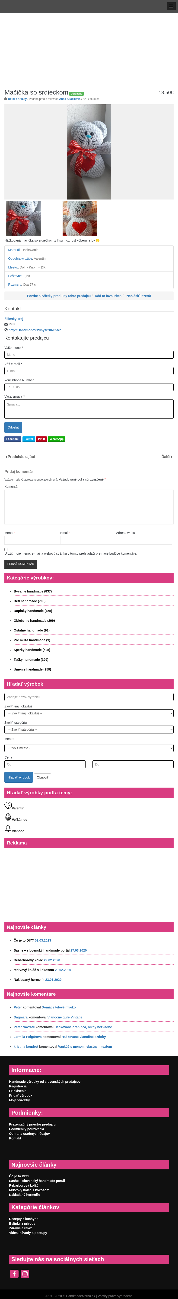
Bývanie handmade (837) (33, 591)
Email (65, 533)
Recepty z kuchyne (23, 1219)
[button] (171, 6)
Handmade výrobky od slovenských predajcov (44, 1081)
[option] (89, 152)
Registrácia (17, 1086)
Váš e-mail (13, 364)
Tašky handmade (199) (31, 659)
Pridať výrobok (20, 1095)
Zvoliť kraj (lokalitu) (18, 706)
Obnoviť (42, 777)
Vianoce (14, 831)
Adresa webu (125, 533)
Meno (9, 533)
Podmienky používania (26, 1129)
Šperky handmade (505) (32, 650)
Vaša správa (14, 396)
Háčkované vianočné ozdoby (83, 1037)
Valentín (14, 808)
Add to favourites (108, 296)
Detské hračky (17, 99)
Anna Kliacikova (69, 99)
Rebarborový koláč (28, 960)
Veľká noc (15, 819)
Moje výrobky (19, 1100)
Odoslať (13, 427)
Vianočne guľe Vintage (65, 1017)
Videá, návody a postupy (28, 1233)
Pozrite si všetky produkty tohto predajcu (59, 296)
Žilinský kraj (13, 319)
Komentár (11, 486)
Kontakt (15, 1138)
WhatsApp (57, 439)
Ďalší (166, 457)
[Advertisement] (89, 47)
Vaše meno (13, 348)
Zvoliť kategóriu (15, 722)
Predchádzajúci (21, 457)
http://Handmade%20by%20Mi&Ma (35, 330)
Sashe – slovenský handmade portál (42, 950)
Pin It (41, 439)
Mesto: (9, 739)
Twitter (28, 439)
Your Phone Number (19, 380)
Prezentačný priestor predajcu (32, 1124)
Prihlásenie (17, 1091)
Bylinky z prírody (22, 1223)
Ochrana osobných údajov (29, 1133)
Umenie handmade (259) (32, 669)
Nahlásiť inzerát (139, 296)
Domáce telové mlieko (59, 1007)
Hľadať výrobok (19, 777)
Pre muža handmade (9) (32, 640)
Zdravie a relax (20, 1228)
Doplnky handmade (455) (33, 611)
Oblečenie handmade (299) (34, 620)
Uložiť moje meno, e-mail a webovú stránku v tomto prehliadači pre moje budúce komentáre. (70, 553)
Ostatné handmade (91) (32, 630)
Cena (8, 757)
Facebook (12, 439)
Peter (18, 1007)
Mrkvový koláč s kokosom (34, 970)
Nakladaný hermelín (29, 980)
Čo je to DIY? (24, 940)
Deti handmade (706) (29, 601)
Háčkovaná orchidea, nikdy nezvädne (83, 1027)
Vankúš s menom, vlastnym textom (85, 1046)
